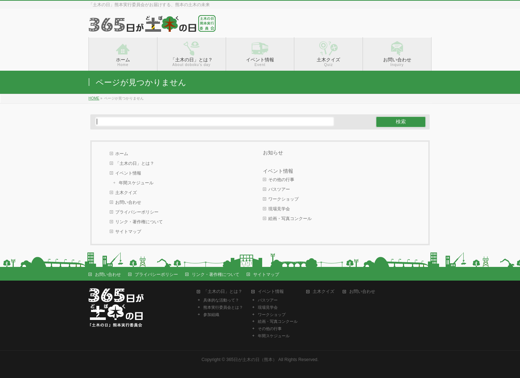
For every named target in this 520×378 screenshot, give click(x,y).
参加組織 (211, 314)
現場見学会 (279, 208)
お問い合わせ (128, 202)
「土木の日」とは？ (134, 163)
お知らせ (273, 152)
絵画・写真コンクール (290, 218)
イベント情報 (128, 173)
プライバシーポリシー (137, 212)
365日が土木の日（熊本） (251, 359)
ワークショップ (283, 199)
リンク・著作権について (139, 221)
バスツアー (279, 189)
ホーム (121, 153)
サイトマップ (128, 231)
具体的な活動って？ (221, 300)
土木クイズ (126, 192)
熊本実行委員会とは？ (223, 307)
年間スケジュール (136, 182)
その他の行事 (281, 179)
